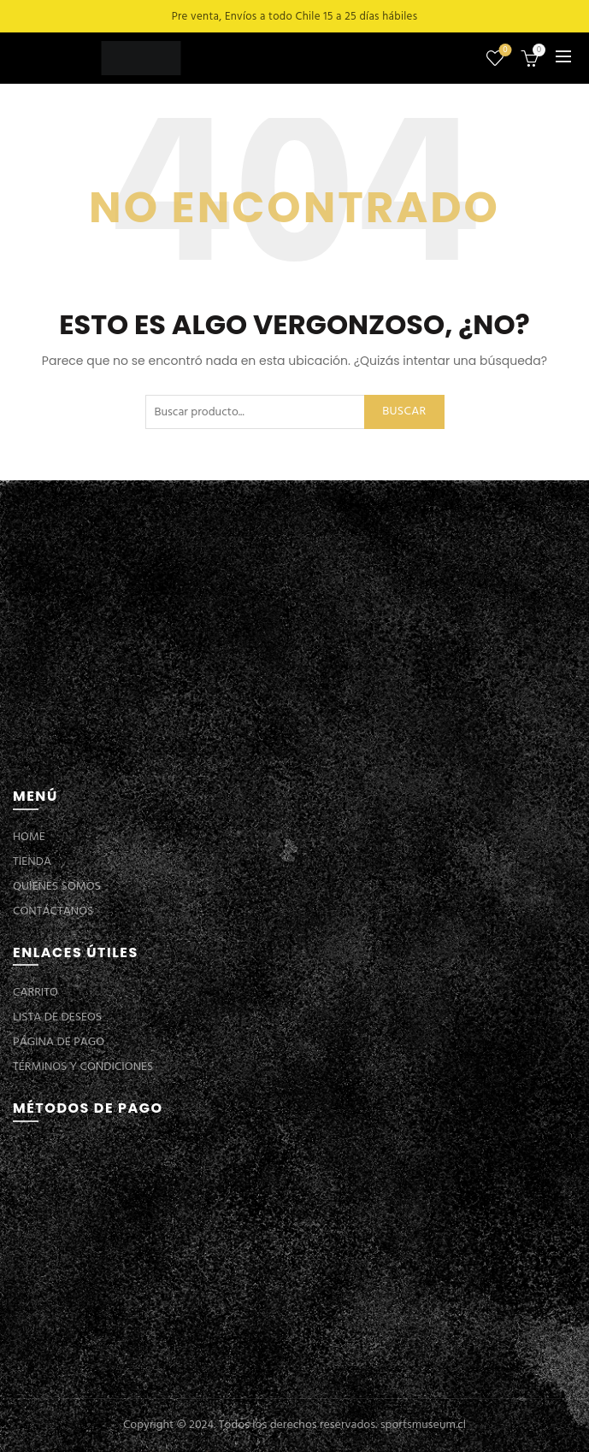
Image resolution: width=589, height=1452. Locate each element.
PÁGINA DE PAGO (58, 1042)
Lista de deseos (504, 50)
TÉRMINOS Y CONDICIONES (83, 1067)
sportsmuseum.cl (423, 1425)
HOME (29, 837)
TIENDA (32, 862)
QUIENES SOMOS (57, 886)
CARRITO (35, 992)
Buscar (404, 411)
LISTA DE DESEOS (57, 1017)
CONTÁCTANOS (53, 911)
